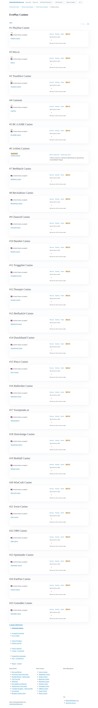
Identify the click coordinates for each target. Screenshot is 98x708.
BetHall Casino (15, 469)
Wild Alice (15, 681)
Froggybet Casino (16, 276)
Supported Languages (19, 656)
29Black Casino (43, 689)
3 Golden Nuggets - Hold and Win (22, 689)
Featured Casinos (17, 628)
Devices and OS (17, 643)
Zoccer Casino (43, 672)
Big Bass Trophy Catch (19, 693)
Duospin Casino (15, 300)
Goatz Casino (43, 691)
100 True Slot (16, 679)
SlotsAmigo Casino (16, 445)
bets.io (13, 62)
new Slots (28, 2)
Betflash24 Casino (16, 324)
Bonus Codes (71, 2)
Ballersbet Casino (16, 396)
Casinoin (13, 111)
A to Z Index (15, 636)
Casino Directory (16, 625)
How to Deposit (17, 648)
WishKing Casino (44, 681)
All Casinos (59, 2)
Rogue (14, 664)
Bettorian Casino (44, 679)
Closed (19, 664)
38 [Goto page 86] (88, 24)
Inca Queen (15, 691)
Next (10, 23)
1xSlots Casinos (15, 155)
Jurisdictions (20, 658)
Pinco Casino (15, 372)
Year (13, 658)
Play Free (35, 2)
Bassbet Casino (15, 252)
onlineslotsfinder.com (16, 704)
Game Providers (17, 641)
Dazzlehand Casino (16, 348)
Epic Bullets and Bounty (19, 684)
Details (62, 34)
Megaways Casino (44, 674)
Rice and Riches (17, 672)
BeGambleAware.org (72, 700)
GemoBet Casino (16, 614)
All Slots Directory (45, 2)
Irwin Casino (14, 517)
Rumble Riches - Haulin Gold (21, 677)
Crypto (14, 651)
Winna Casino (43, 693)
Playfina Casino (15, 38)
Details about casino (66, 154)
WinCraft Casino (16, 493)
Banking (57, 34)
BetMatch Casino (16, 179)
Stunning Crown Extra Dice (20, 674)
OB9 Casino (14, 541)
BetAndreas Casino (16, 203)
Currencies (21, 651)
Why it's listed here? (54, 154)
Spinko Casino (43, 677)
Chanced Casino (16, 227)
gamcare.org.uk (71, 703)
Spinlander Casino (16, 565)
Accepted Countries (18, 633)
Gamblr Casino (43, 684)
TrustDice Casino (16, 87)
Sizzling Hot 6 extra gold (19, 686)
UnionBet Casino (44, 686)
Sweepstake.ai (15, 421)
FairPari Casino (15, 590)
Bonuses (52, 34)
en (80, 2)
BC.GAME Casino (16, 135)
